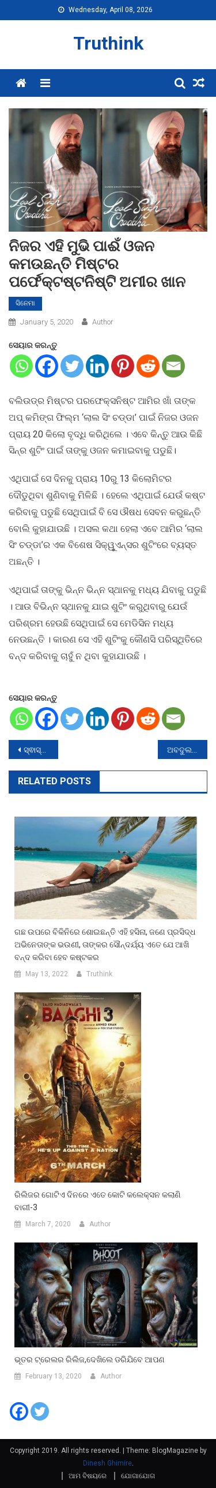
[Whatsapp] (21, 365)
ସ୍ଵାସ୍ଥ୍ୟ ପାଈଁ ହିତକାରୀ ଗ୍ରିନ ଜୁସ (41, 749)
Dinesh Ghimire (107, 1463)
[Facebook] (46, 365)
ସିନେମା (25, 303)
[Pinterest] (122, 365)
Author (102, 322)
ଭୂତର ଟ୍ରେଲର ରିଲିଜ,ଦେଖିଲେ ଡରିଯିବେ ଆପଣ (89, 1359)
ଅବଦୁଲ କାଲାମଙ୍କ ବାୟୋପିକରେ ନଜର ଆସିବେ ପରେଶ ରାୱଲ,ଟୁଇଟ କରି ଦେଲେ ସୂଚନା (187, 749)
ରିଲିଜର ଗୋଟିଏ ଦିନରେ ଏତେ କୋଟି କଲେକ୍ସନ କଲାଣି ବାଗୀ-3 (97, 1201)
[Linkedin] (97, 365)
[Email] (173, 365)
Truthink (108, 43)
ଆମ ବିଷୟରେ (88, 1476)
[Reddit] (148, 365)
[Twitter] (72, 365)
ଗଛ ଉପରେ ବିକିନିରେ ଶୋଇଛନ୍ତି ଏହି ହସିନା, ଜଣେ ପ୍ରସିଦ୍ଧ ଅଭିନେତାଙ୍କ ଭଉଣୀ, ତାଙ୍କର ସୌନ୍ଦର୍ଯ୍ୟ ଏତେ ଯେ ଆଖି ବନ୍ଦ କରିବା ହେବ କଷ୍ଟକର (104, 944)
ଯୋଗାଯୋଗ (138, 1476)
